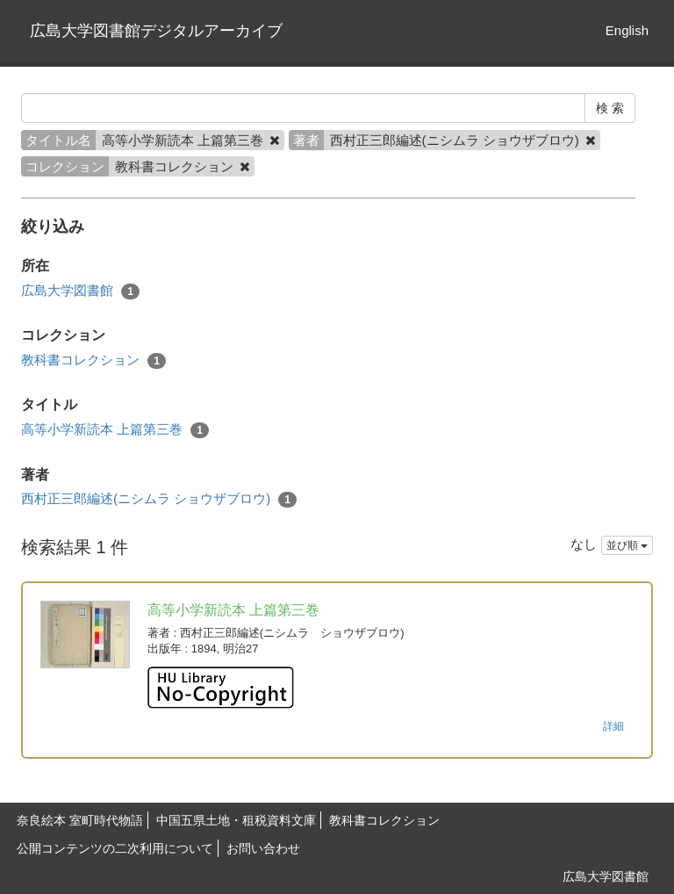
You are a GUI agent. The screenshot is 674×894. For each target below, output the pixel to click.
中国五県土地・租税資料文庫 (236, 820)
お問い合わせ (263, 848)
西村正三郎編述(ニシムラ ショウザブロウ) (159, 499)
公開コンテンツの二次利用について (115, 848)
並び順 (627, 545)
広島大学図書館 (80, 291)
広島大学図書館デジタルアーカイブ (156, 31)
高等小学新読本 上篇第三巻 (115, 430)
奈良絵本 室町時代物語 (80, 820)
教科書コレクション (93, 360)
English (627, 30)
